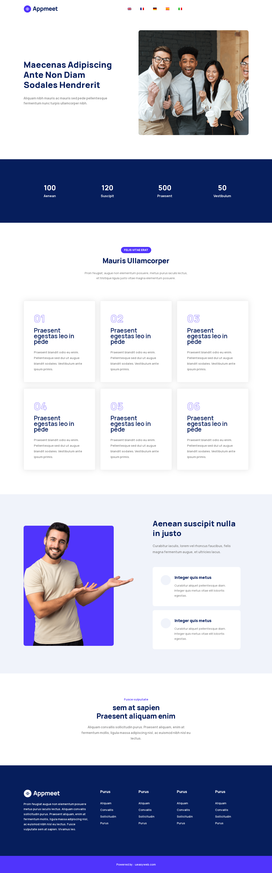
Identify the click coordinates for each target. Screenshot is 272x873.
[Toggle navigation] (129, 8)
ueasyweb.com (145, 864)
